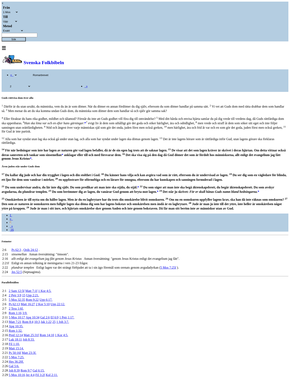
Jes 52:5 (16, 272)
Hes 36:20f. (16, 361)
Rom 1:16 (15, 313)
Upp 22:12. (58, 304)
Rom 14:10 (47, 335)
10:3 (37, 322)
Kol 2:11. (52, 375)
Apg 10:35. (16, 326)
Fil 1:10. (14, 344)
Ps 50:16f (15, 352)
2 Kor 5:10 (43, 304)
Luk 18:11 (15, 339)
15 (23, 295)
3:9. (24, 313)
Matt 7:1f (31, 291)
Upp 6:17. (45, 299)
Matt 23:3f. (29, 352)
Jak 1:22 (46, 322)
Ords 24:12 (31, 250)
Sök (13, 39)
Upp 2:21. (32, 295)
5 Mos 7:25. (16, 357)
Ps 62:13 (14, 304)
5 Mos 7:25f (168, 267)
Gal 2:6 (45, 317)
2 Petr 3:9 (15, 295)
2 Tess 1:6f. (16, 308)
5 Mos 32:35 (17, 299)
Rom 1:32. (15, 330)
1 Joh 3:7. (62, 322)
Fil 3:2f (40, 375)
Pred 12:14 (16, 335)
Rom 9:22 (32, 299)
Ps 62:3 (16, 250)
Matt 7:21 (15, 322)
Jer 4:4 (30, 375)
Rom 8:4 (27, 322)
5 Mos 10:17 (17, 317)
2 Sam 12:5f (16, 291)
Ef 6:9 (55, 317)
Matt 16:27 (28, 304)
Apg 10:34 (32, 317)
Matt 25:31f (31, 335)
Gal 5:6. (14, 366)
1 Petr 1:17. (66, 317)
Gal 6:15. (39, 370)
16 (12, 229)
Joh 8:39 (14, 370)
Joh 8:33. (29, 339)
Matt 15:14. (16, 348)
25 (54, 322)
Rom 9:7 (26, 370)
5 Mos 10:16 (17, 375)
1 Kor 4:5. (44, 291)
